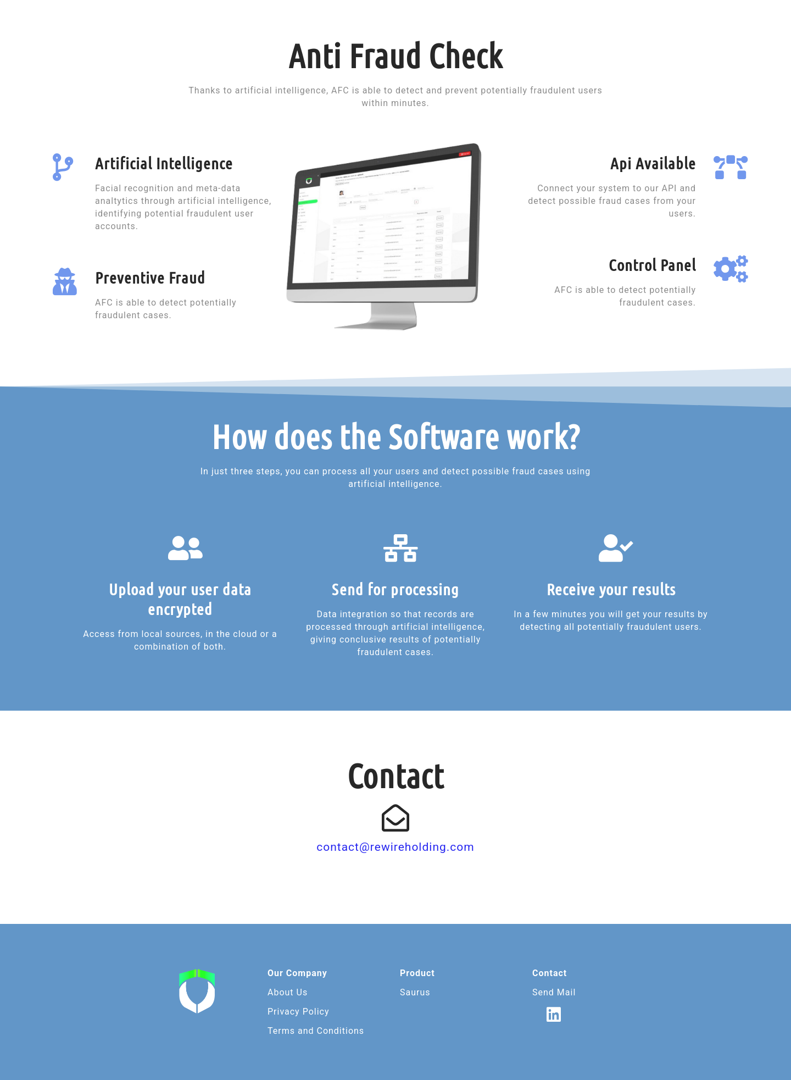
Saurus (415, 992)
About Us (288, 992)
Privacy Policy (299, 1011)
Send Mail (554, 992)
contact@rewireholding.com (395, 847)
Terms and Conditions (316, 1031)
